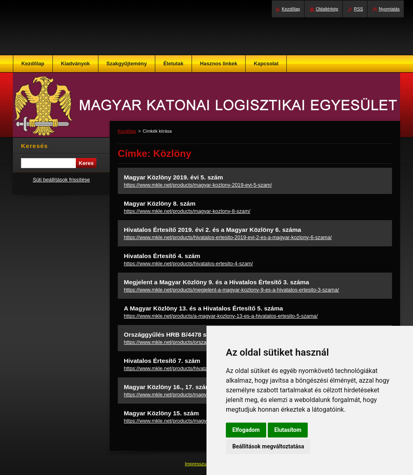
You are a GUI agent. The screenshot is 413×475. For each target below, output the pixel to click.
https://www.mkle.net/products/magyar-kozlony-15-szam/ (188, 421)
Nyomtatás (389, 8)
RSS (358, 8)
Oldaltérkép (327, 8)
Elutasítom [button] (287, 430)
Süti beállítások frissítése (61, 180)
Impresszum (198, 463)
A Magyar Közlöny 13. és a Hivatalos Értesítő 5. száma (203, 308)
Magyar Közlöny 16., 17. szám (167, 386)
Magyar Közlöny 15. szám (161, 413)
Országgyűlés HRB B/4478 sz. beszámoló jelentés (197, 334)
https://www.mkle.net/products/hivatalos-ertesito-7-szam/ (188, 368)
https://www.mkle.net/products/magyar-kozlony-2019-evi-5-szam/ (198, 185)
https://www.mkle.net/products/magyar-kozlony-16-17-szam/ (192, 395)
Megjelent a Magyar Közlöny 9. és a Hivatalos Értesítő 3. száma (216, 282)
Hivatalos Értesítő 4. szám (162, 255)
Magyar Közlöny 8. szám (160, 203)
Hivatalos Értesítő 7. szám (162, 360)
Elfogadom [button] (246, 430)
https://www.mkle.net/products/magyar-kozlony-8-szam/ (187, 211)
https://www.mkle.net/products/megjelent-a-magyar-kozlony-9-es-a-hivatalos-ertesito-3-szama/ (231, 290)
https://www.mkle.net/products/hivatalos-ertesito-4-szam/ (188, 263)
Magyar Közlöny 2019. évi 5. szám (173, 177)
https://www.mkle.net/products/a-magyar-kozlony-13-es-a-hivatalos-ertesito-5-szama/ (221, 316)
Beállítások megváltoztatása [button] (268, 446)
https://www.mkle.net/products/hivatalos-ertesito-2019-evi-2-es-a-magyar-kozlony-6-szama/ (228, 237)
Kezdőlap (127, 131)
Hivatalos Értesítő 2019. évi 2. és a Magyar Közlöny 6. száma (212, 229)
